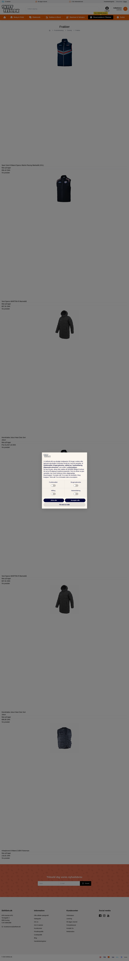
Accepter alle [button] (75, 500)
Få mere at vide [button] (64, 504)
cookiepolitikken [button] (72, 467)
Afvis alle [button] (54, 500)
